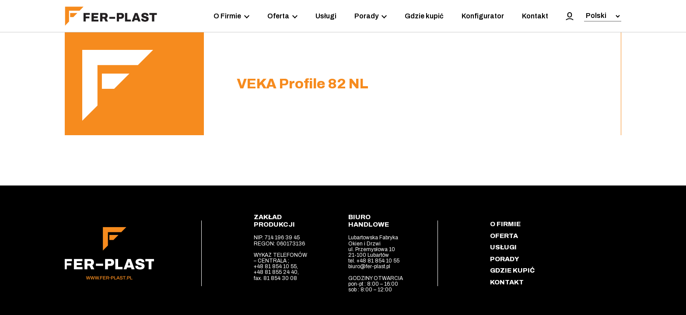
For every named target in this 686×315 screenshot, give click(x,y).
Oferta (282, 16)
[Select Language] (602, 16)
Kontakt (535, 16)
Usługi (325, 16)
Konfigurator (483, 16)
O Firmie (231, 16)
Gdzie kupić (424, 16)
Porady (370, 16)
